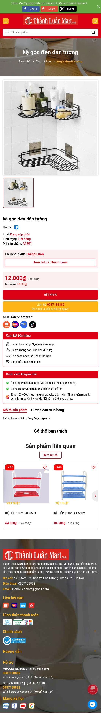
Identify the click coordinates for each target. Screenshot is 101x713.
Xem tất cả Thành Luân (50, 262)
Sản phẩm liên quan (50, 446)
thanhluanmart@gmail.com (30, 589)
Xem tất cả (50, 454)
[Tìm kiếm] (93, 32)
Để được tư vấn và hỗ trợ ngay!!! (50, 306)
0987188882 (26, 583)
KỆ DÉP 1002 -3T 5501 (20, 513)
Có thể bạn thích (50, 431)
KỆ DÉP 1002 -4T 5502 (69, 513)
